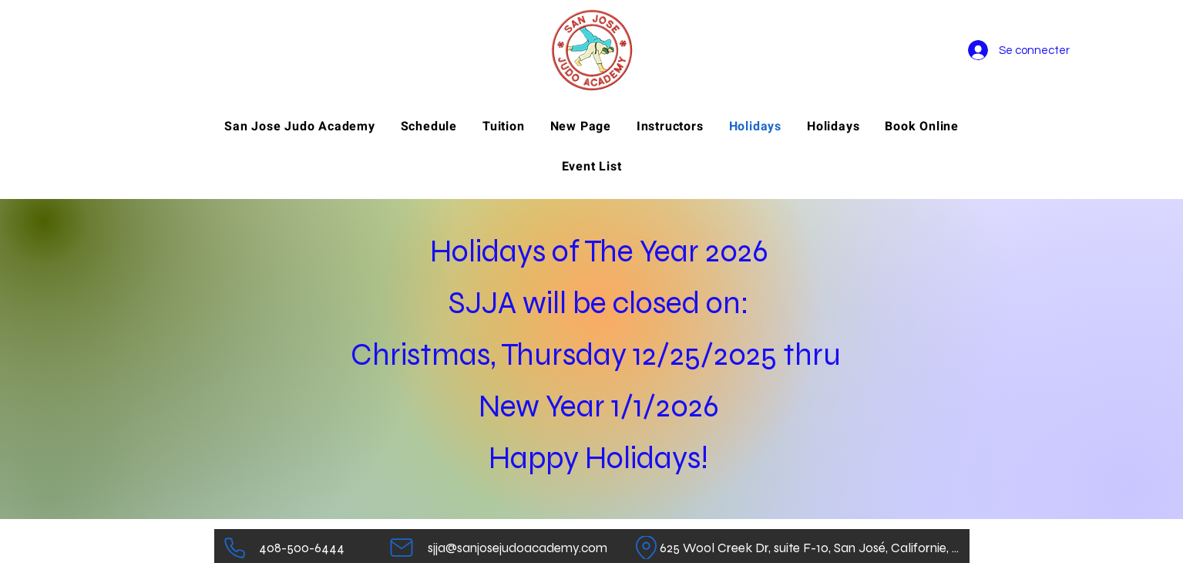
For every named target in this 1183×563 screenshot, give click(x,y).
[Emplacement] (646, 547)
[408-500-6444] (302, 547)
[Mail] (401, 547)
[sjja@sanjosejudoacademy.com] (517, 547)
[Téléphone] (234, 547)
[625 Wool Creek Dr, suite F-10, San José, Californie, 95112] (812, 547)
